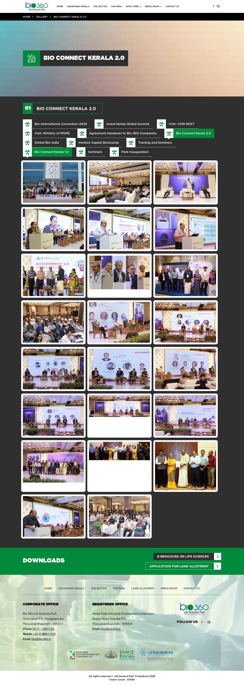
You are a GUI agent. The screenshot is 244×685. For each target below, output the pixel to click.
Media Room (152, 6)
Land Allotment (142, 588)
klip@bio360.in (41, 639)
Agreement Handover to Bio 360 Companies (123, 133)
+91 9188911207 (44, 634)
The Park (116, 6)
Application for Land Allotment (179, 566)
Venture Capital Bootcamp (98, 142)
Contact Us (172, 6)
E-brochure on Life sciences (183, 556)
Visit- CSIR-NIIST (182, 123)
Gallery (42, 16)
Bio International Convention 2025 (61, 123)
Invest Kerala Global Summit (127, 123)
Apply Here (132, 6)
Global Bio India (47, 142)
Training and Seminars (155, 142)
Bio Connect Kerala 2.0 (193, 133)
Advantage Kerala (78, 6)
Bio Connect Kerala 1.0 (52, 151)
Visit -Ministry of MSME (52, 133)
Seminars (95, 151)
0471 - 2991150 (43, 629)
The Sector (100, 6)
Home (60, 6)
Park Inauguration (135, 151)
